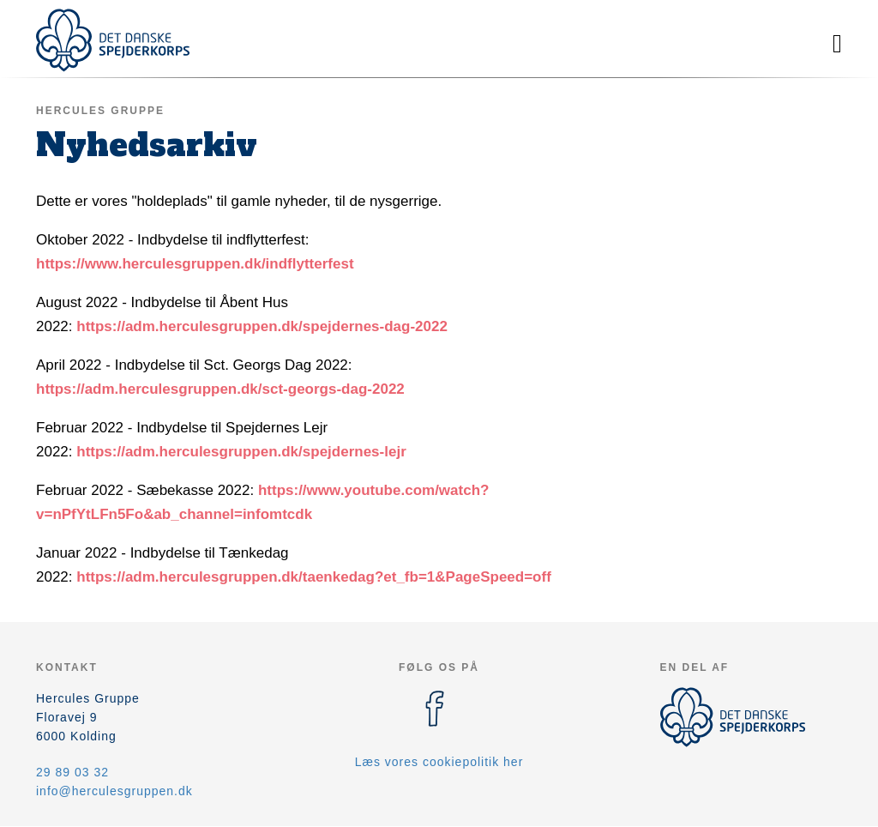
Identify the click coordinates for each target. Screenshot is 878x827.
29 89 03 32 (72, 772)
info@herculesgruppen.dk (114, 791)
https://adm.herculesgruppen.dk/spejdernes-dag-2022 (262, 326)
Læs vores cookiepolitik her (439, 762)
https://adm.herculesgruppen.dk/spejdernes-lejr (241, 452)
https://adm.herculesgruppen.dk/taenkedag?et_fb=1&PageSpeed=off (313, 577)
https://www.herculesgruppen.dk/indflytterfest (195, 264)
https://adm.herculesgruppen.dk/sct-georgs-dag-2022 (220, 389)
